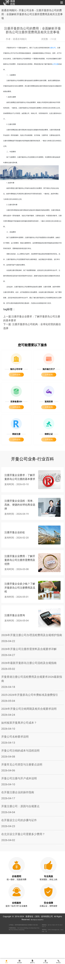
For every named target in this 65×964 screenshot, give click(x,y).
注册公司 (55, 48)
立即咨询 (16, 394)
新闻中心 (32, 961)
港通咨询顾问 (9, 10)
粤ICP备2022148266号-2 (37, 939)
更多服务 (19, 961)
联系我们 (58, 961)
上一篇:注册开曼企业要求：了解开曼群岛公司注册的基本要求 (31, 337)
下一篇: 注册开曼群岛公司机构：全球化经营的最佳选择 (32, 345)
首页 (6, 961)
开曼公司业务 (27, 10)
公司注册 (57, 66)
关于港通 (45, 961)
